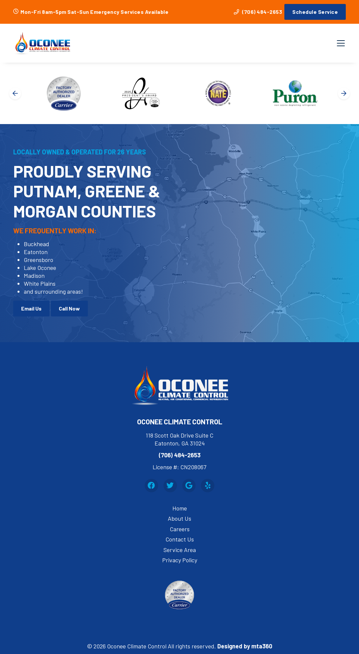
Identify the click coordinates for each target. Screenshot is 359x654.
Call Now (69, 308)
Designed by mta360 (244, 646)
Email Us (31, 308)
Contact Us (179, 539)
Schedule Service (315, 12)
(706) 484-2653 (258, 12)
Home (179, 508)
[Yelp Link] (207, 485)
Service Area (179, 549)
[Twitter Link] (170, 485)
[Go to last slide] (15, 93)
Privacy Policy (179, 560)
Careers (180, 529)
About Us (179, 518)
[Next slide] (344, 93)
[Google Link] (189, 485)
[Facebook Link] (151, 485)
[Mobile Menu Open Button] (341, 43)
